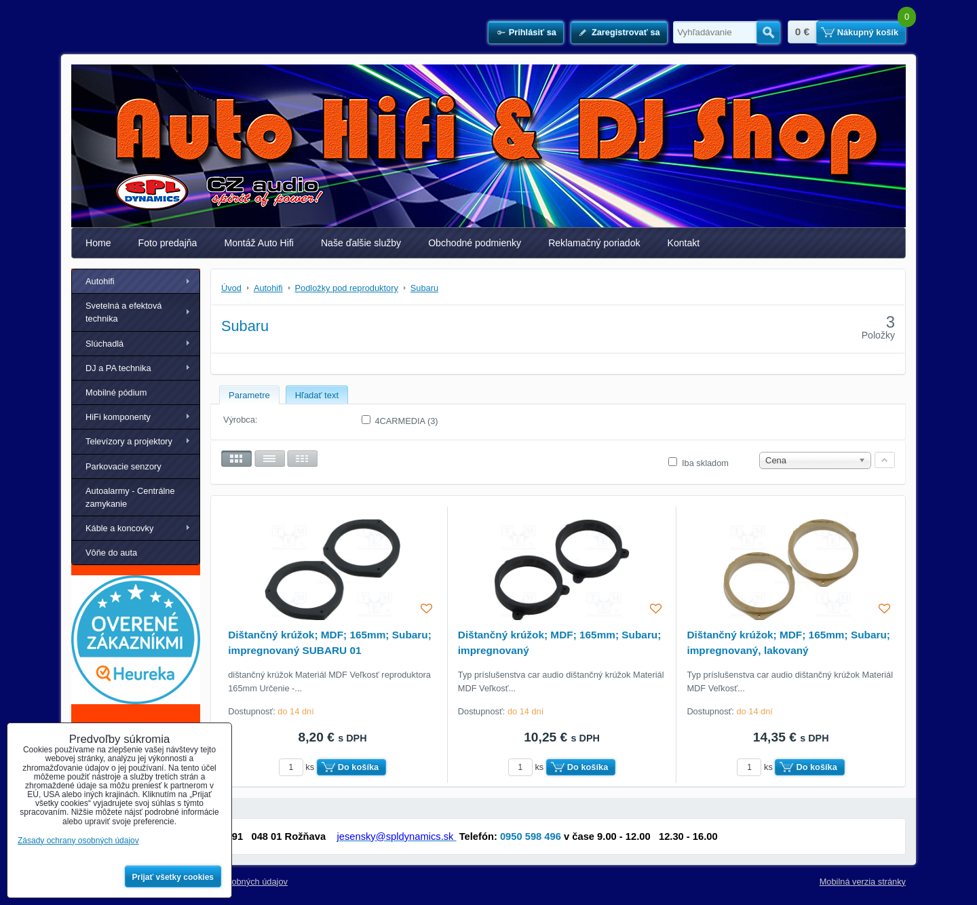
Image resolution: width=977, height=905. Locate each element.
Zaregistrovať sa (626, 32)
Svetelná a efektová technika (123, 312)
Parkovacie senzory (123, 466)
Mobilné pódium (116, 392)
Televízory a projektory (128, 441)
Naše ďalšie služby (361, 242)
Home (98, 242)
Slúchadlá (104, 344)
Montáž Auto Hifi (259, 242)
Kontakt (684, 242)
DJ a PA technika (118, 368)
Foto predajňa (167, 242)
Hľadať (768, 32)
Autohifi (100, 281)
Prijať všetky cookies (173, 877)
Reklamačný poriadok (594, 242)
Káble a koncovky (119, 528)
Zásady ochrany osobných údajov (78, 840)
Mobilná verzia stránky (863, 882)
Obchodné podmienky (474, 242)
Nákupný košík (867, 32)
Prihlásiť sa (532, 32)
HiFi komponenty (118, 417)
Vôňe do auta (111, 552)
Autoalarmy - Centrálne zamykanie (130, 497)
